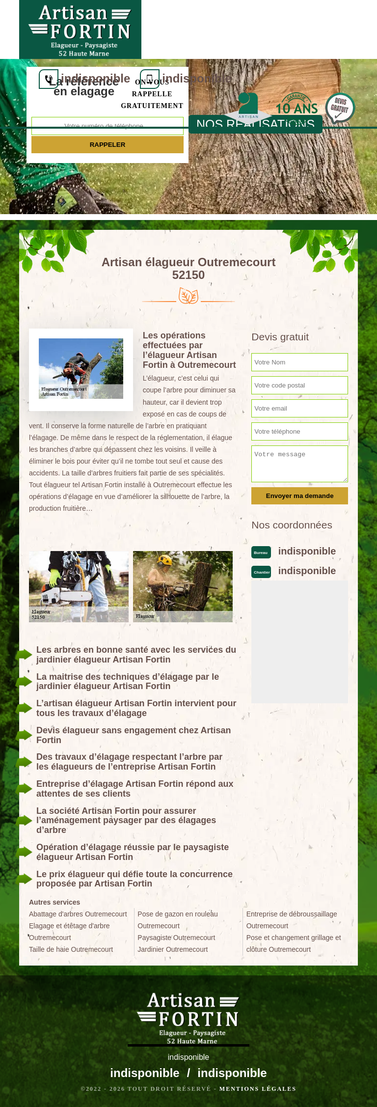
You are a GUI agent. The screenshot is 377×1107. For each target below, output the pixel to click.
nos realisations (255, 124)
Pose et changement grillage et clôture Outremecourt (293, 943)
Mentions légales (257, 1088)
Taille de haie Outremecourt (71, 949)
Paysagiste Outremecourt (176, 937)
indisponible (214, 19)
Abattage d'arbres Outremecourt (78, 914)
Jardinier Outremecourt (172, 949)
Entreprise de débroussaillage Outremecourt (291, 920)
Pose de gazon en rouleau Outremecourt (177, 920)
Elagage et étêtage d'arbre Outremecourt (69, 931)
